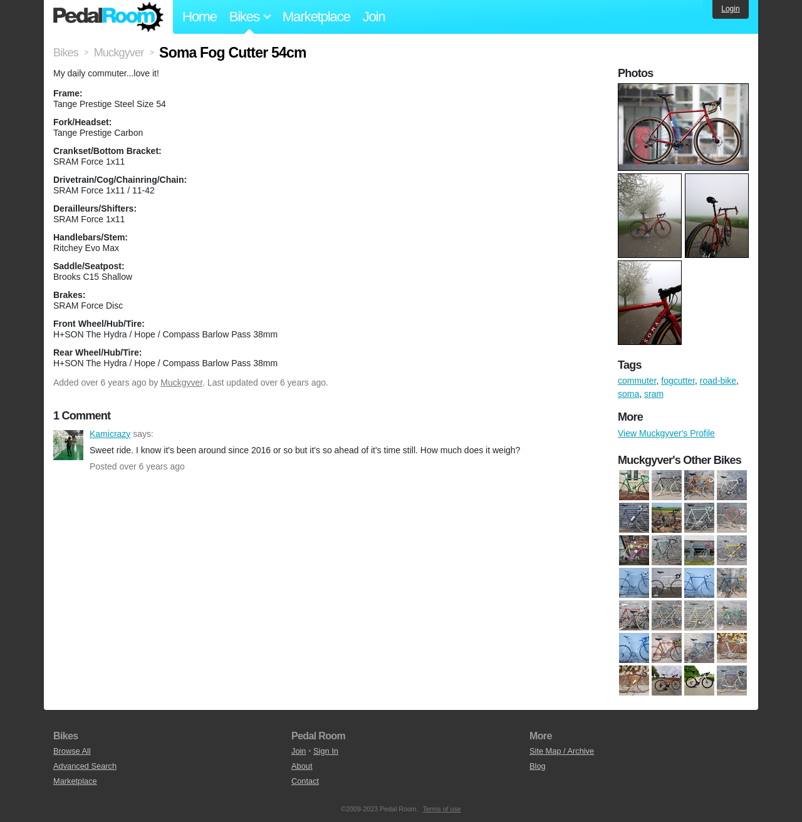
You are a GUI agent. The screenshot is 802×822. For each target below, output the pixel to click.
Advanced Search (85, 766)
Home (199, 16)
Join (374, 16)
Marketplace (316, 16)
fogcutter (678, 381)
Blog (537, 766)
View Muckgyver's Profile (666, 433)
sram (654, 394)
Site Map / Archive (561, 751)
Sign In (325, 751)
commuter (637, 381)
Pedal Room (108, 17)
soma (628, 394)
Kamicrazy (68, 445)
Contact (305, 781)
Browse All (72, 751)
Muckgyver (181, 383)
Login (730, 8)
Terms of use (442, 809)
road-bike (718, 381)
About (301, 766)
